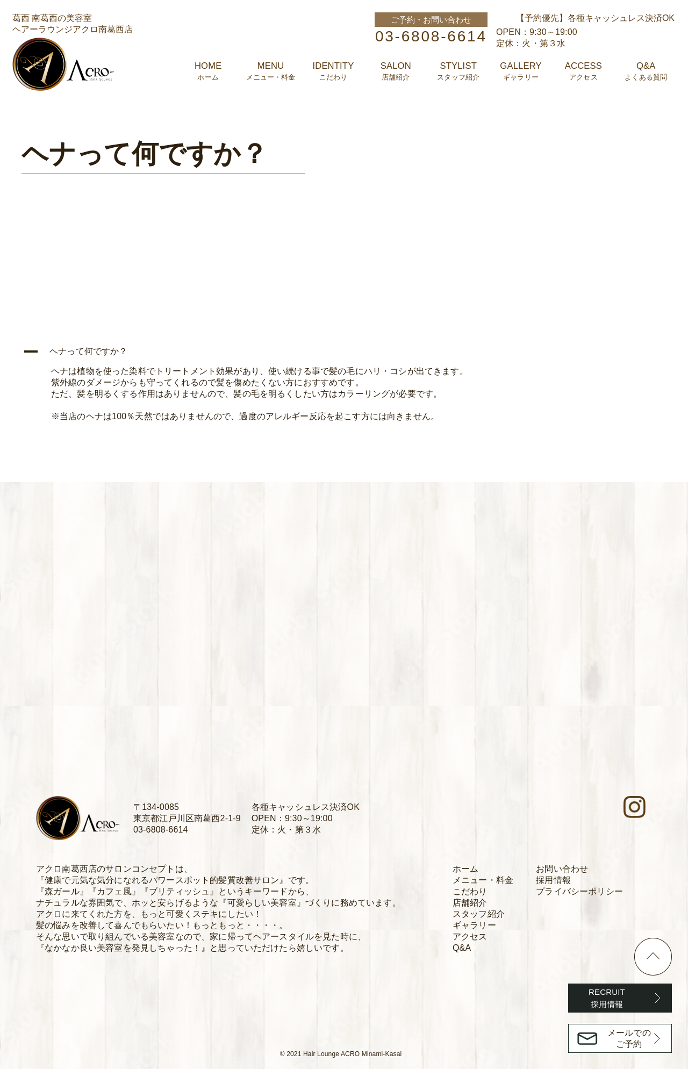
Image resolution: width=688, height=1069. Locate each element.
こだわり (470, 891)
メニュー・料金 (483, 880)
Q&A (462, 947)
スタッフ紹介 (479, 914)
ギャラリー (474, 925)
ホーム (465, 868)
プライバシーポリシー (579, 891)
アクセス (470, 936)
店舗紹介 (470, 902)
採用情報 (553, 880)
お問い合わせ (562, 868)
